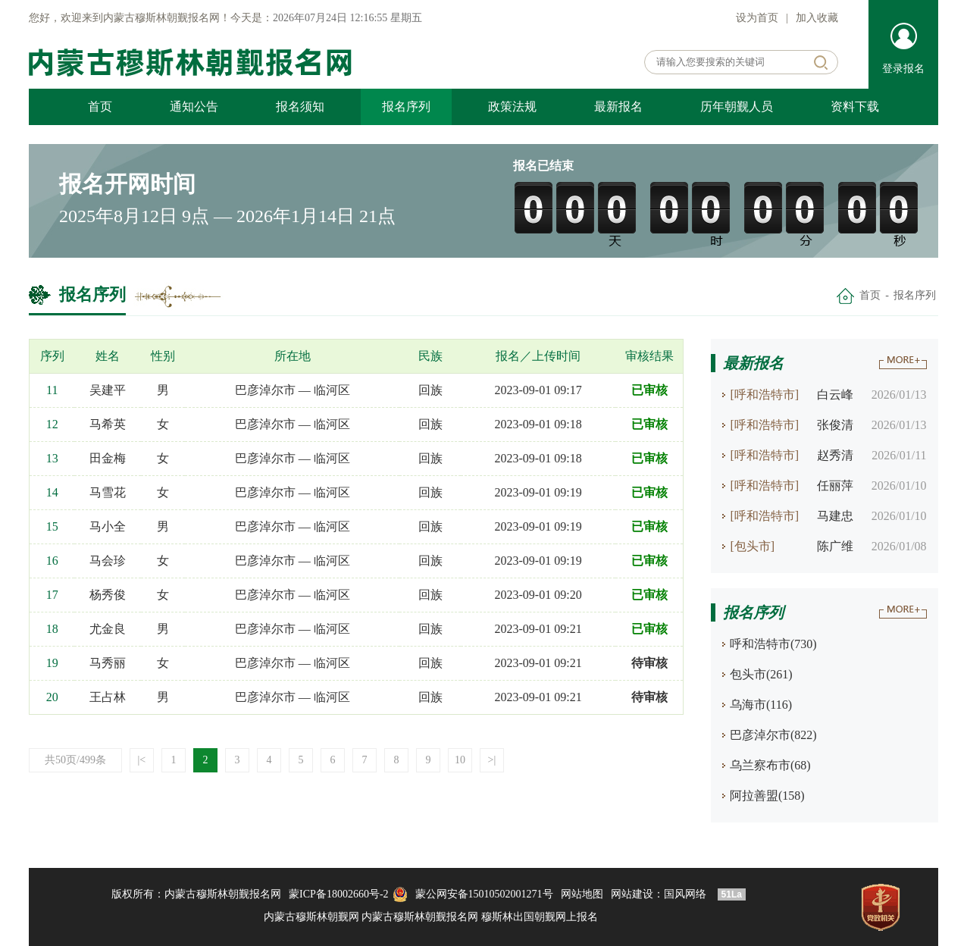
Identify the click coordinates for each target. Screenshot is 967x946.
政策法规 (512, 106)
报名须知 (300, 106)
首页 (100, 106)
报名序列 (406, 106)
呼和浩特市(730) (773, 643)
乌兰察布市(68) (770, 765)
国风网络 (685, 894)
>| (492, 760)
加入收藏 (817, 17)
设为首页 (757, 17)
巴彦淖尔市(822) (773, 734)
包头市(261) (761, 674)
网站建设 (632, 894)
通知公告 (194, 106)
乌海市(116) (761, 704)
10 (460, 760)
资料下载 (855, 106)
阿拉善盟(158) (767, 795)
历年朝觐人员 (736, 106)
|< (142, 760)
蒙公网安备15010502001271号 (484, 894)
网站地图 (582, 894)
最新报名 (618, 106)
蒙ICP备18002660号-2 (338, 894)
